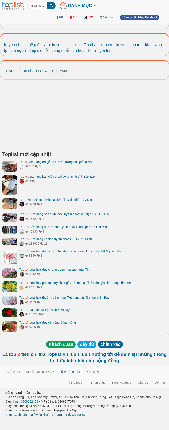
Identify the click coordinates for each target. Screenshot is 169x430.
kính (92, 50)
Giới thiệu (13, 371)
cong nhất (60, 50)
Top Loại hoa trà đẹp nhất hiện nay (44, 310)
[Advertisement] (84, 116)
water (65, 70)
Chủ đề (143, 382)
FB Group (75, 382)
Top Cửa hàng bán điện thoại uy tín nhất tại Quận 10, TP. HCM (64, 214)
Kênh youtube (121, 382)
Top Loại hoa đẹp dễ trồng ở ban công (47, 322)
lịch (65, 45)
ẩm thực (51, 45)
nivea (11, 70)
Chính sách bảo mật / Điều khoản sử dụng (34, 414)
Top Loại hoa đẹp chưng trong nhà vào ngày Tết (54, 269)
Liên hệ (160, 382)
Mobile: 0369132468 (40, 371)
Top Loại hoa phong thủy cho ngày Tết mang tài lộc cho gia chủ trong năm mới (75, 283)
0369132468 (29, 401)
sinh (76, 45)
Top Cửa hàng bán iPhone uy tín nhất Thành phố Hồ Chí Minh (63, 227)
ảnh (158, 45)
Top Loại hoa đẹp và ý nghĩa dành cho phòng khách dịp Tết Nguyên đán (70, 251)
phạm (136, 45)
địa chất (90, 45)
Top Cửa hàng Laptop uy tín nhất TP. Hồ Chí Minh (55, 239)
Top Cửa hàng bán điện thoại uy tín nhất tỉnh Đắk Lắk (57, 176)
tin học (78, 50)
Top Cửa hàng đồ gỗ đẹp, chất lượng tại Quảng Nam (56, 162)
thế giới (34, 45)
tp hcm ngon (15, 50)
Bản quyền (94, 371)
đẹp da (35, 50)
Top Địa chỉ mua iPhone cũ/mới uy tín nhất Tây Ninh (56, 199)
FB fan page (97, 382)
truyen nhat (14, 45)
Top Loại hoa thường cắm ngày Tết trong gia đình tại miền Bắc (64, 297)
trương (122, 45)
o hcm (106, 45)
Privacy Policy (75, 414)
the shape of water (38, 70)
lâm (148, 45)
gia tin (104, 50)
